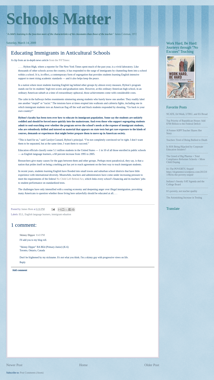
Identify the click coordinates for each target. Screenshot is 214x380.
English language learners (37, 214)
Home (83, 365)
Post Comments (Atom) (32, 372)
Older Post (151, 365)
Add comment (19, 270)
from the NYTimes (59, 60)
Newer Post (14, 365)
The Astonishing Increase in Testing (184, 197)
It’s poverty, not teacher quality (181, 191)
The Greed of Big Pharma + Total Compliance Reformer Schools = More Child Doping (185, 159)
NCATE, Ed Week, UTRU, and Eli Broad (187, 114)
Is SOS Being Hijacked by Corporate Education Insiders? (184, 148)
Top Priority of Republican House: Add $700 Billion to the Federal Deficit (185, 122)
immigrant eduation (61, 214)
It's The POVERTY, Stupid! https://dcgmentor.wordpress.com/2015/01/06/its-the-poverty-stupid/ (186, 171)
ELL (21, 214)
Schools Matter (58, 19)
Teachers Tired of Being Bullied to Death (186, 140)
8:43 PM (40, 235)
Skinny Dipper (27, 235)
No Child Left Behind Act (69, 178)
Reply (23, 262)
